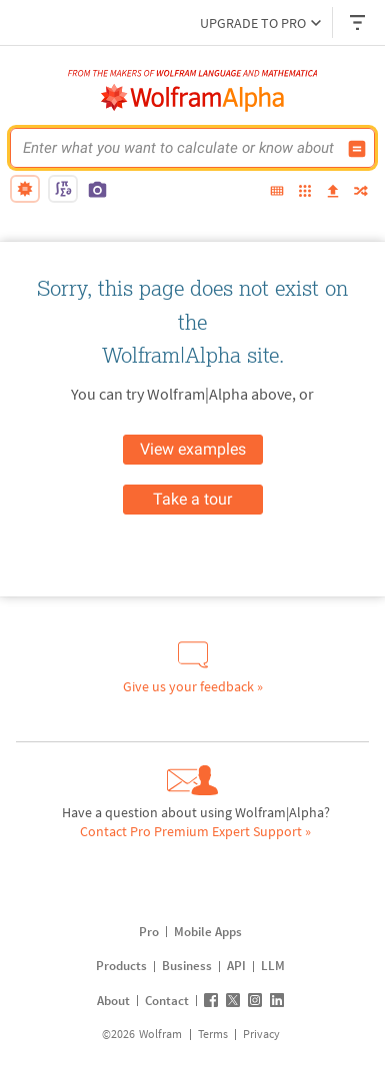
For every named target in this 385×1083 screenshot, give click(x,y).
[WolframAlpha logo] (193, 98)
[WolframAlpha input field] (179, 148)
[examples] (305, 192)
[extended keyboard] (277, 192)
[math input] (63, 189)
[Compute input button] (357, 149)
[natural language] (25, 189)
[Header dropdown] (359, 22)
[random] (361, 192)
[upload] (333, 192)
